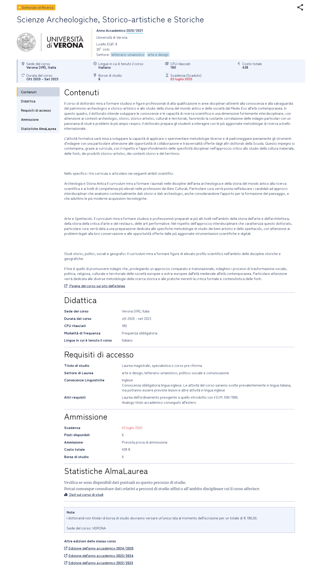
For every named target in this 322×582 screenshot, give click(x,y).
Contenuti (28, 91)
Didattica (28, 101)
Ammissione (30, 119)
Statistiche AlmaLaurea (38, 128)
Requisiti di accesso (36, 110)
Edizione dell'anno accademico (98, 548)
